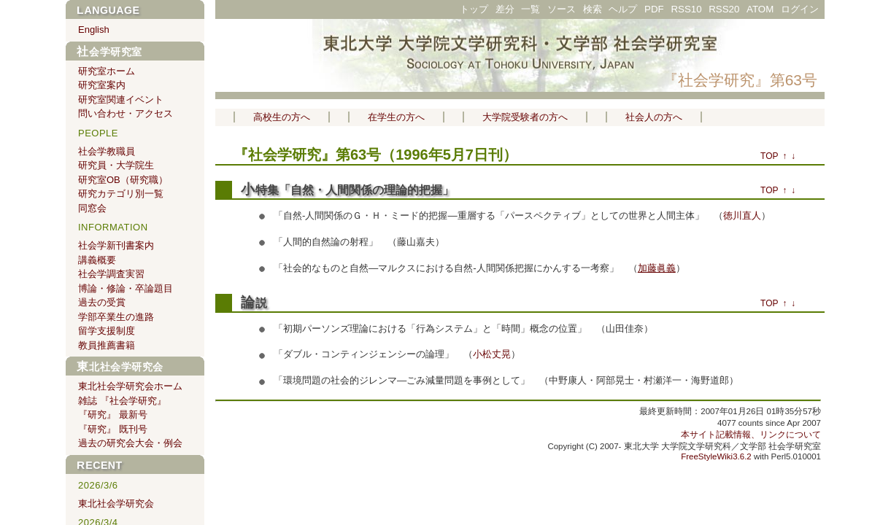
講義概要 (97, 259)
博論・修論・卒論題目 (125, 288)
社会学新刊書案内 (116, 245)
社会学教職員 (106, 151)
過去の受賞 (102, 302)
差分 (504, 9)
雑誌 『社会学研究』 (122, 400)
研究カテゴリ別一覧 (120, 193)
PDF (654, 9)
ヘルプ (623, 9)
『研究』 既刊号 (112, 429)
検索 (592, 9)
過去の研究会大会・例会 (130, 443)
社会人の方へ (653, 117)
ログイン (800, 9)
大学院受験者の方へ (525, 117)
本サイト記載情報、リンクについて (751, 434)
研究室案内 (102, 84)
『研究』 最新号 (112, 414)
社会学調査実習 (111, 273)
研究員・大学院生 (116, 165)
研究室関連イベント (120, 99)
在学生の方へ (396, 117)
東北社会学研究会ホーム (130, 386)
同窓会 (92, 208)
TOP (769, 156)
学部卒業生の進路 (116, 316)
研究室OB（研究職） (123, 179)
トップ (474, 9)
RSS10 (686, 9)
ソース (561, 9)
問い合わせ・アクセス (125, 113)
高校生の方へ (281, 117)
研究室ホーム (106, 71)
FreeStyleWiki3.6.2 (716, 456)
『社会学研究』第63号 (740, 79)
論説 (254, 303)
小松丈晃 (492, 354)
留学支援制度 (106, 330)
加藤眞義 (657, 267)
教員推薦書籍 (106, 345)
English (93, 29)
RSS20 (724, 9)
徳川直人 (742, 215)
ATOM (760, 9)
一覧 (530, 9)
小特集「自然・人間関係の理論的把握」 (347, 190)
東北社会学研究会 (120, 367)
